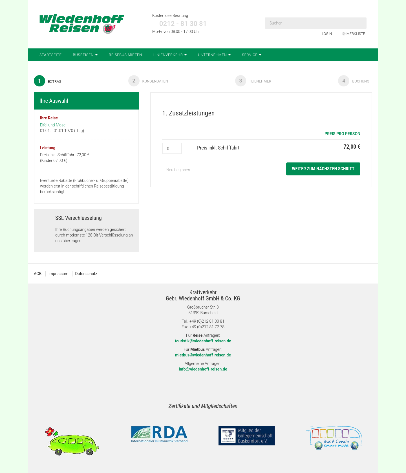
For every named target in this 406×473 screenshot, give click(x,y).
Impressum (58, 273)
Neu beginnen (176, 170)
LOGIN (325, 34)
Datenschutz (86, 273)
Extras (47, 80)
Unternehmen (214, 55)
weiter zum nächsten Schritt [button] (323, 169)
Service (251, 55)
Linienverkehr (170, 55)
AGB (37, 273)
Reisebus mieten (125, 55)
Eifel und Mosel (53, 125)
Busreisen (85, 55)
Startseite (50, 55)
